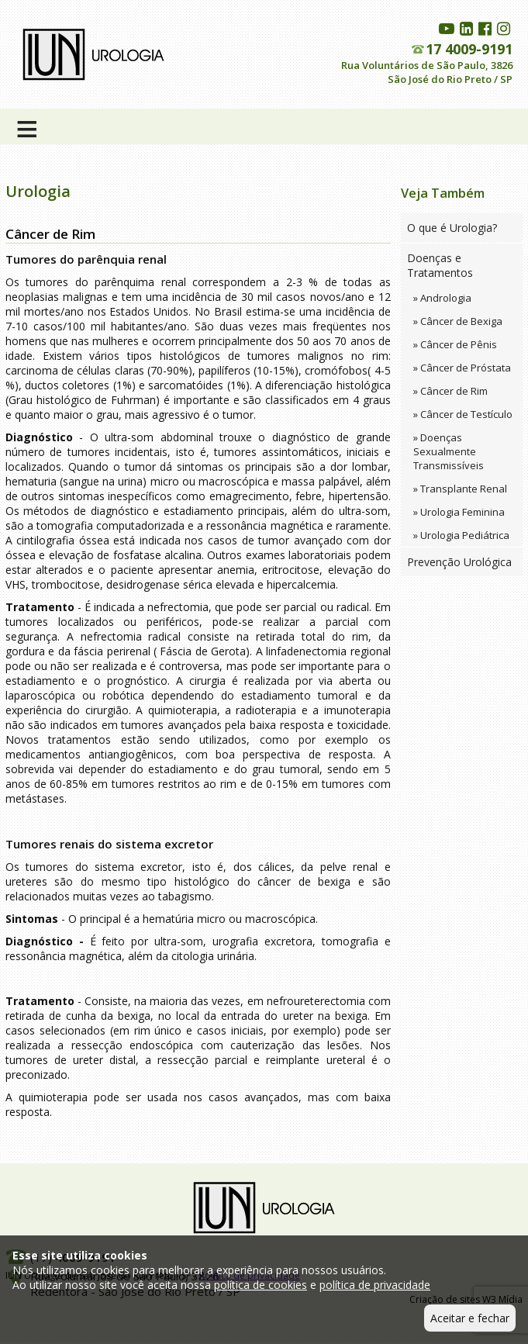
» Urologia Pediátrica (461, 535)
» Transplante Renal (460, 489)
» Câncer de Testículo (462, 414)
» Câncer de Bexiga (457, 321)
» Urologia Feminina (459, 512)
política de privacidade (374, 1284)
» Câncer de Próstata (462, 368)
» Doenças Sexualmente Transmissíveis (448, 451)
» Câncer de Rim (450, 391)
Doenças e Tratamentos (440, 265)
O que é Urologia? (452, 227)
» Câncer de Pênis (455, 344)
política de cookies (260, 1284)
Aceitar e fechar (469, 1318)
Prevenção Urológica (459, 562)
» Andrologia (442, 298)
